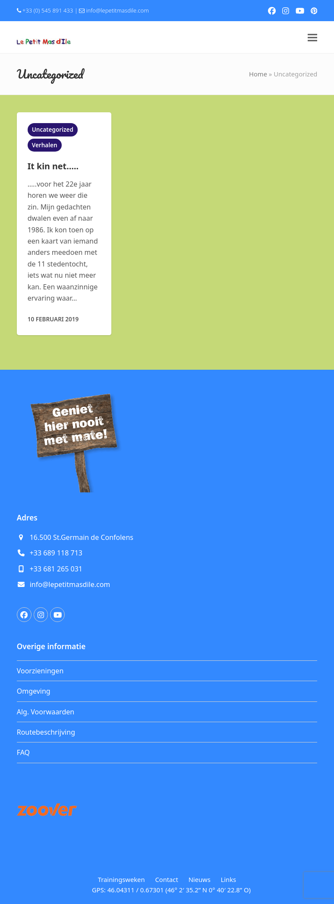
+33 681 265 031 (56, 569)
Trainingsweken (121, 879)
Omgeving (33, 691)
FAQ (23, 752)
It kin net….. (53, 166)
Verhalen (44, 145)
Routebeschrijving (46, 732)
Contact (166, 879)
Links (228, 879)
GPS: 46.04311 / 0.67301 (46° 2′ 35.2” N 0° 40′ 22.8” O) (171, 889)
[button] (312, 37)
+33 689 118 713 (56, 553)
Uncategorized (52, 129)
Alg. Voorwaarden (45, 712)
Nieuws (200, 879)
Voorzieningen (40, 671)
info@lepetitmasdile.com (117, 10)
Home (258, 74)
